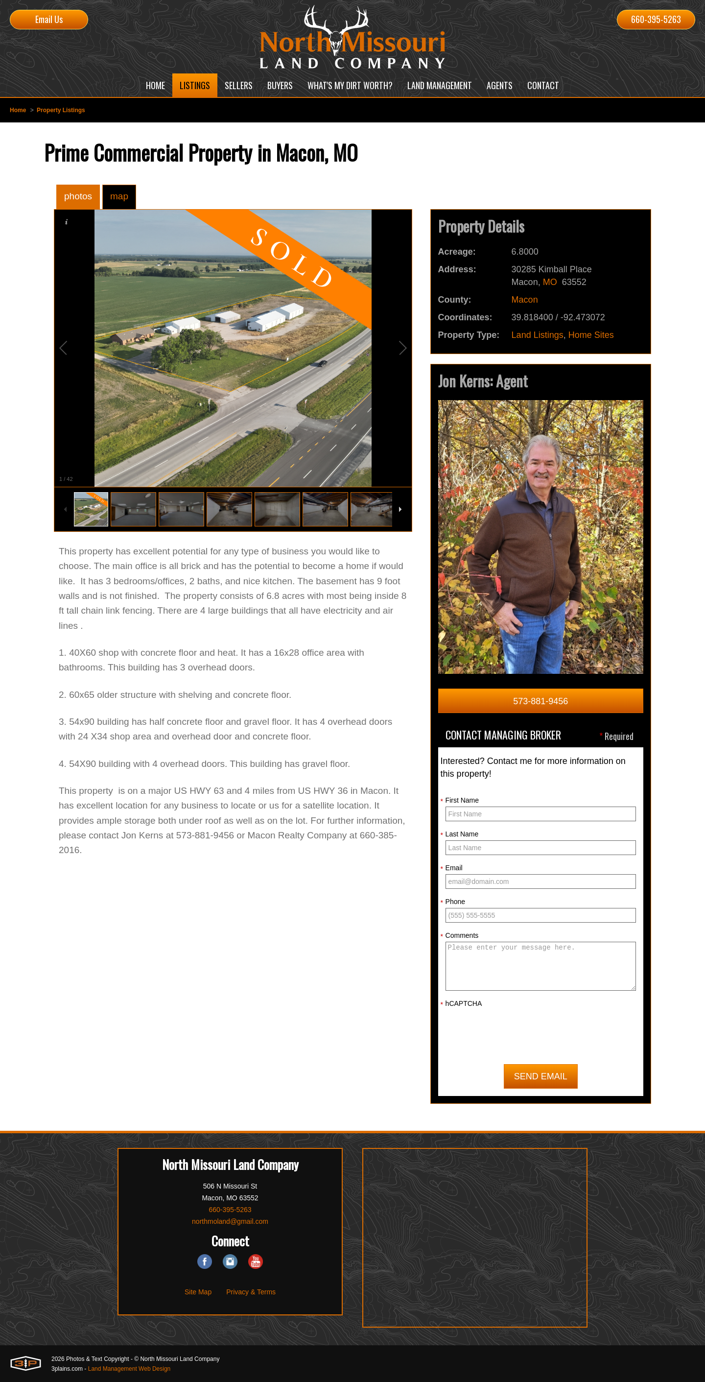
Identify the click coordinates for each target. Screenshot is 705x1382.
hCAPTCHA (461, 1004)
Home (18, 110)
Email (452, 868)
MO (550, 282)
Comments (460, 936)
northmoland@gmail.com (230, 1221)
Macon (525, 300)
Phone (453, 902)
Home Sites (591, 335)
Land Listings (538, 335)
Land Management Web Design (129, 1368)
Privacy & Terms (251, 1291)
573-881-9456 (540, 701)
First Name (460, 801)
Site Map (198, 1291)
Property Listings (61, 110)
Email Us (49, 19)
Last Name (460, 834)
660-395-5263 (656, 19)
